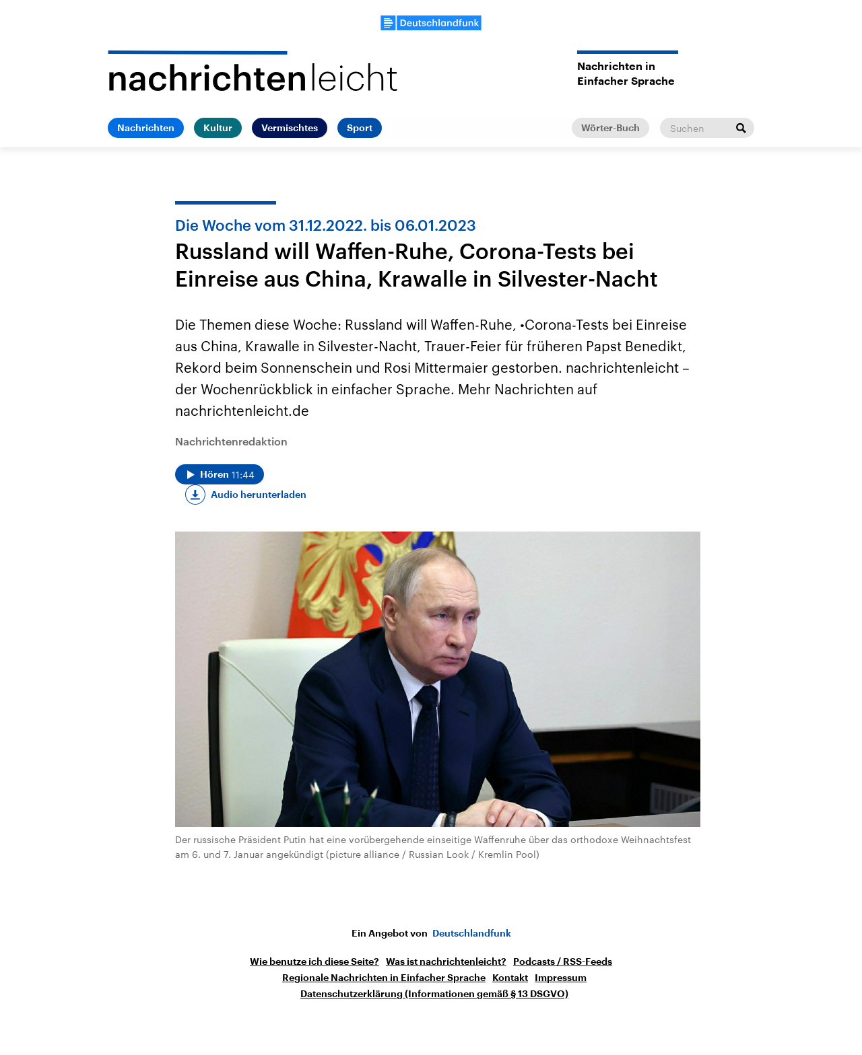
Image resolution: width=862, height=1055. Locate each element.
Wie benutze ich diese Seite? (314, 961)
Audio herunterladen (258, 494)
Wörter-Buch (610, 128)
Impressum (561, 977)
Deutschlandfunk (471, 933)
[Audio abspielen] (219, 474)
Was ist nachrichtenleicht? (446, 961)
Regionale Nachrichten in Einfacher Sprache (384, 977)
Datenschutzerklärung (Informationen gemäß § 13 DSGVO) (434, 993)
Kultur (217, 128)
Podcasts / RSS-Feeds (562, 961)
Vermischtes (289, 128)
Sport (359, 128)
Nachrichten (145, 128)
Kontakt (510, 977)
